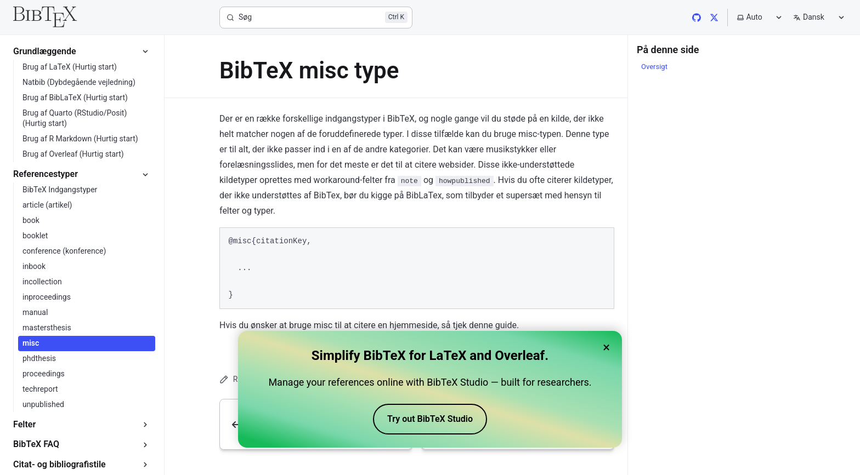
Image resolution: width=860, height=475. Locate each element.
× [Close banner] (606, 347)
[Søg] (315, 17)
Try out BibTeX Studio (430, 419)
